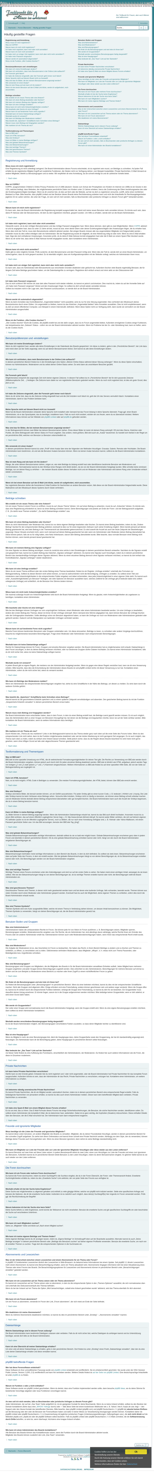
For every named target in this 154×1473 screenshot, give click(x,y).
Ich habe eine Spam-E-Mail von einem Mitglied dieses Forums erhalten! (104, 71)
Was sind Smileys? (13, 138)
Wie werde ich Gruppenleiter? (89, 52)
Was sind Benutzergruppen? (88, 47)
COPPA (137, 226)
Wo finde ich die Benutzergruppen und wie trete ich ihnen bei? (101, 49)
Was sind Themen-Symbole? (16, 152)
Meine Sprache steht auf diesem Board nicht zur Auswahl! (27, 78)
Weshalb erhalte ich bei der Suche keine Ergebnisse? (97, 94)
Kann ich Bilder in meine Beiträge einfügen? (22, 140)
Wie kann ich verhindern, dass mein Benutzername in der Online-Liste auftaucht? (35, 71)
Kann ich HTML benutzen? (15, 136)
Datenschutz (132, 1464)
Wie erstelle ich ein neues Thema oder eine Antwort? (25, 98)
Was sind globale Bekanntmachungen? (20, 142)
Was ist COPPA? (12, 45)
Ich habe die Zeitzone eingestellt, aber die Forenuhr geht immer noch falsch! (33, 76)
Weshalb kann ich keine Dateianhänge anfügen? (23, 114)
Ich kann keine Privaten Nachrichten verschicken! (96, 67)
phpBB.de (68, 417)
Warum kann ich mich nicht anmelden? (20, 52)
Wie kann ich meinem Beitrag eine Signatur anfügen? (25, 102)
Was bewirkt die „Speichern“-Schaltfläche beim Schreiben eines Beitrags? (33, 121)
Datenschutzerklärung (71, 1469)
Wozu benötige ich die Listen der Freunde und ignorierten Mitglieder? (103, 79)
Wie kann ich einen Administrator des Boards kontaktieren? (99, 145)
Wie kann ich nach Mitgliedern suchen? (92, 99)
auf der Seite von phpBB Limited (106, 1372)
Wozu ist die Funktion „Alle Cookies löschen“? (22, 61)
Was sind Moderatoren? (86, 45)
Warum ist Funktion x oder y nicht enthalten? (94, 139)
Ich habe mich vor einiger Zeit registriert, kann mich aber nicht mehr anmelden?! (35, 54)
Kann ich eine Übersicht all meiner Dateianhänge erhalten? (99, 128)
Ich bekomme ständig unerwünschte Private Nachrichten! (99, 69)
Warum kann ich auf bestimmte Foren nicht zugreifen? (25, 111)
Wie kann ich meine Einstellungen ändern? (21, 69)
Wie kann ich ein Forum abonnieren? (91, 116)
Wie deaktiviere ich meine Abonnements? (93, 118)
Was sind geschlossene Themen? (18, 149)
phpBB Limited (50, 417)
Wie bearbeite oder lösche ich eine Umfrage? (22, 109)
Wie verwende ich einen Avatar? (17, 83)
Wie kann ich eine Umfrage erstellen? (19, 104)
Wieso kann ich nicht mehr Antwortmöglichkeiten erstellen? (27, 107)
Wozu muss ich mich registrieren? (18, 43)
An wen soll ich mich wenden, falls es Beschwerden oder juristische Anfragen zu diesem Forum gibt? (110, 142)
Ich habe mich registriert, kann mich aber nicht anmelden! (27, 49)
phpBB (69, 1455)
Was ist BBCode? (12, 133)
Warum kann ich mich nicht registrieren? (20, 47)
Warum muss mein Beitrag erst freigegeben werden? (25, 123)
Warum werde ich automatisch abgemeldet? (22, 59)
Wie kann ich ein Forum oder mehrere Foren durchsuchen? (100, 92)
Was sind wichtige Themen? (16, 147)
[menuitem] (22, 23)
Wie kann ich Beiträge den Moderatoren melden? (24, 118)
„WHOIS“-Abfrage (43, 1407)
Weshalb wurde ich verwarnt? (16, 116)
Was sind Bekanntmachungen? (17, 145)
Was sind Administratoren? (88, 43)
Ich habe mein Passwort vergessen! (19, 56)
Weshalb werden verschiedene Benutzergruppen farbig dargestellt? (102, 54)
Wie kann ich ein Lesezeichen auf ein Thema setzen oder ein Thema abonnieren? (108, 113)
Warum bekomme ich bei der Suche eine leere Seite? (97, 96)
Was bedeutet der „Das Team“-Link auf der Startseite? (98, 59)
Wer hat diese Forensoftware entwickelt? (93, 136)
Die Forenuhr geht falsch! (15, 73)
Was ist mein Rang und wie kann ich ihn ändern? (23, 85)
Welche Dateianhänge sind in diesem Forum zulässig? (98, 126)
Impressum (89, 1469)
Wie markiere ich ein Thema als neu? (19, 125)
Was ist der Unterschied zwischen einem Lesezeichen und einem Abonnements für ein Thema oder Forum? (112, 110)
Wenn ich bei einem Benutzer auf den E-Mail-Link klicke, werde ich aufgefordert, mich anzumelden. (37, 89)
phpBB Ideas (120, 1388)
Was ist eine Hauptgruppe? (88, 56)
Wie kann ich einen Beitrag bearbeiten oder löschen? (25, 100)
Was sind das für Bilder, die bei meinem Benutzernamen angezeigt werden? (33, 80)
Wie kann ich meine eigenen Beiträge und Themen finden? (99, 101)
